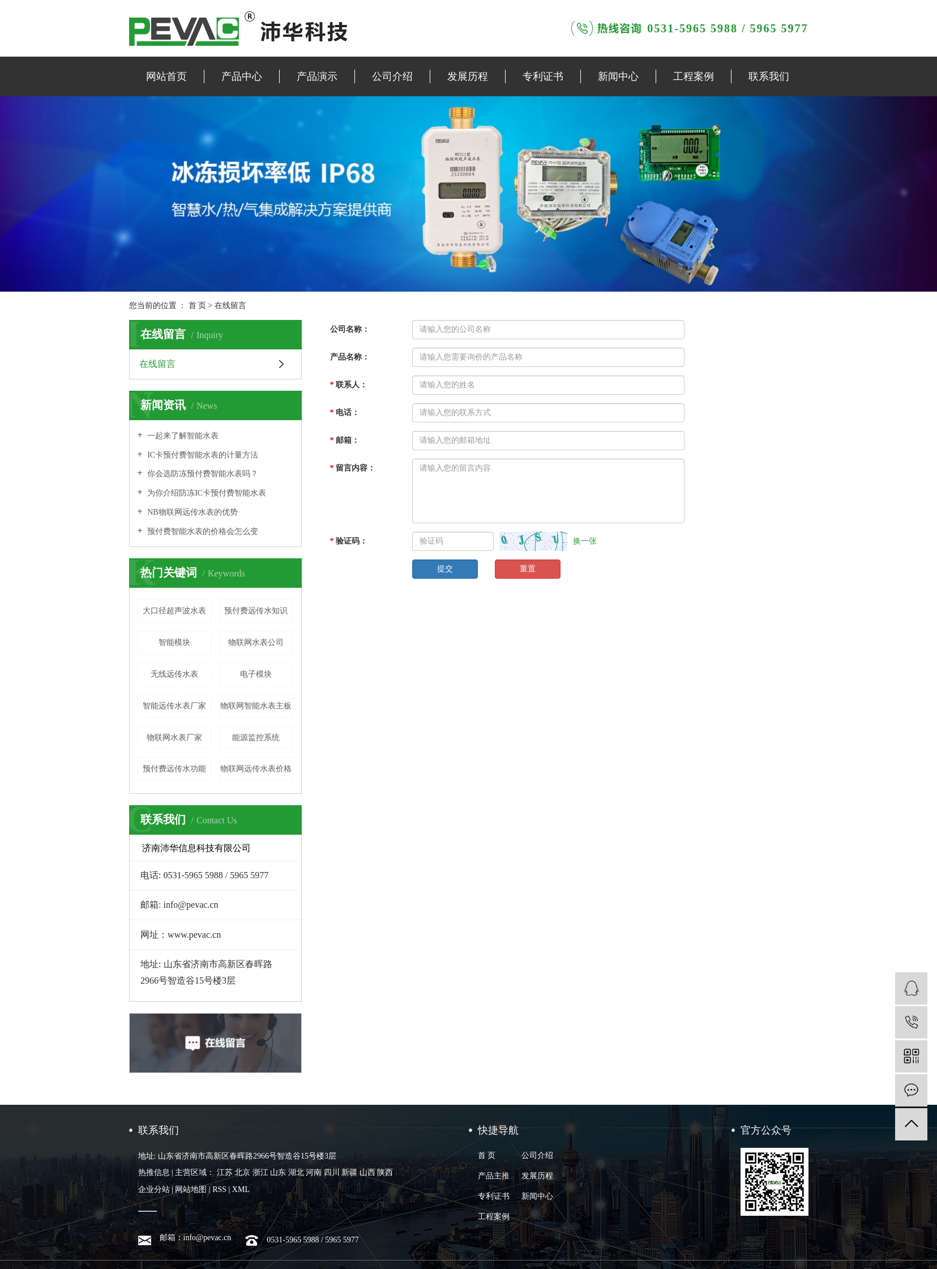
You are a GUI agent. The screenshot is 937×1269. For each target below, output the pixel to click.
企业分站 (154, 1189)
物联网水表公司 (256, 642)
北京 (242, 1172)
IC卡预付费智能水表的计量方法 (202, 455)
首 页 (198, 305)
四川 (332, 1172)
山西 (367, 1172)
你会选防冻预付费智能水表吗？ (202, 473)
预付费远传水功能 (174, 768)
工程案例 (693, 76)
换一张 (585, 541)
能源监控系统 (256, 737)
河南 (314, 1172)
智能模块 (174, 642)
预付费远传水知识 (256, 610)
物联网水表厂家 (174, 737)
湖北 (296, 1172)
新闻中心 (618, 76)
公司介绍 (392, 76)
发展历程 (467, 76)
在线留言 (157, 364)
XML (241, 1189)
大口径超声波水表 (174, 610)
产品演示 (317, 76)
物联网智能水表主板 (256, 706)
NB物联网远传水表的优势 (192, 512)
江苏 (225, 1172)
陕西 (385, 1172)
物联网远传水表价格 (256, 768)
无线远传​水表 (174, 674)
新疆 (349, 1172)
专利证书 (543, 76)
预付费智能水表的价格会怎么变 (202, 531)
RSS (219, 1189)
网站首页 (166, 76)
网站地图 (191, 1189)
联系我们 (768, 76)
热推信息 (154, 1172)
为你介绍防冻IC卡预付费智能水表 (206, 493)
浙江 (260, 1172)
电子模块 (256, 674)
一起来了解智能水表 (182, 435)
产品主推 (494, 1176)
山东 (278, 1172)
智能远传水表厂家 (174, 706)
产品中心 (241, 76)
